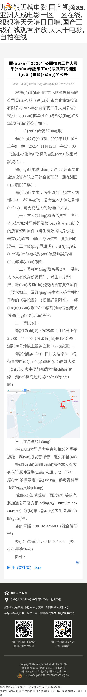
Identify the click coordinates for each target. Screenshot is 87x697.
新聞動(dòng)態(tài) (57, 607)
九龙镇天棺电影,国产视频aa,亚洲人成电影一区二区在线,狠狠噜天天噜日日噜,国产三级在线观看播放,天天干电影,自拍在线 (42, 22)
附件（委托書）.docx (24, 567)
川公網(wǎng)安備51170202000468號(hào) (43, 675)
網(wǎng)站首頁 (13, 607)
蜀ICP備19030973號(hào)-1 (50, 667)
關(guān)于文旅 (34, 607)
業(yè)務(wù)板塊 (14, 613)
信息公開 (32, 613)
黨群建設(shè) (48, 613)
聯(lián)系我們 (66, 613)
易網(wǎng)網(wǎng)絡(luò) (51, 671)
